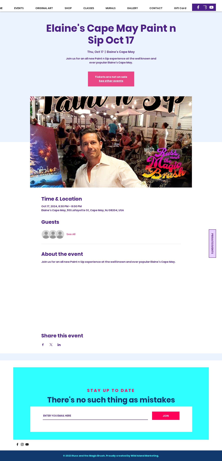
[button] (203, 7)
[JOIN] (166, 416)
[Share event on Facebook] (42, 344)
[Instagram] (22, 444)
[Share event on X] (51, 344)
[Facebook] (198, 7)
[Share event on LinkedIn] (59, 344)
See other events (111, 81)
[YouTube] (211, 7)
